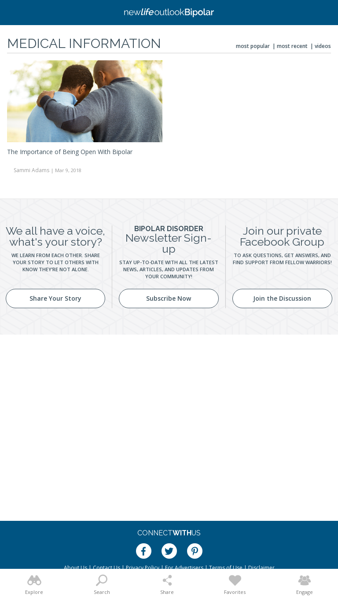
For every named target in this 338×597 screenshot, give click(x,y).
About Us (75, 567)
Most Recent (292, 46)
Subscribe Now (168, 298)
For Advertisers (184, 567)
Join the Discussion (282, 298)
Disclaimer (261, 567)
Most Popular (253, 46)
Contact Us (106, 567)
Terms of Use (225, 567)
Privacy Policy (142, 567)
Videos (323, 46)
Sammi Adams (31, 170)
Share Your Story (55, 298)
